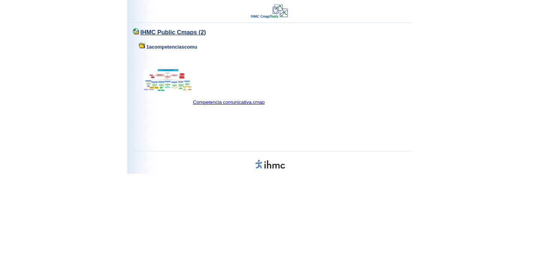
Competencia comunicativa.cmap (229, 102)
